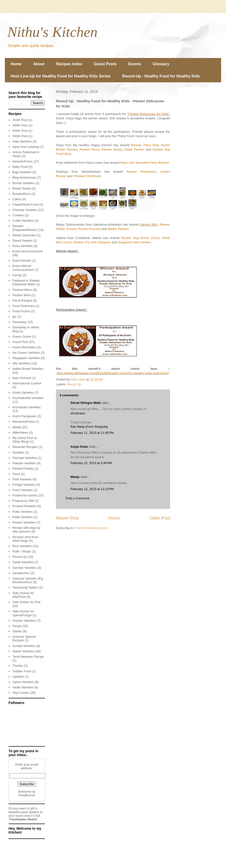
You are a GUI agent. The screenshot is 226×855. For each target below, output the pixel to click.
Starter (17, 631)
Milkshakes (20, 432)
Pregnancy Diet (23, 501)
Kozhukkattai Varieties (27, 398)
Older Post (159, 518)
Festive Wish (21, 295)
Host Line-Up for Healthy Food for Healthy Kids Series (61, 76)
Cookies (18, 215)
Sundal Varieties (23, 646)
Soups (16, 626)
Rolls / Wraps (21, 551)
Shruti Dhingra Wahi (85, 403)
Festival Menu (22, 290)
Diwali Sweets (22, 240)
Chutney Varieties (24, 210)
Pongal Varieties (23, 484)
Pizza (16, 474)
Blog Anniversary (24, 177)
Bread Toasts (21, 188)
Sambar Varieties (24, 568)
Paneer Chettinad (87, 176)
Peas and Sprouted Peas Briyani (144, 162)
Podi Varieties (22, 479)
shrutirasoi (77, 413)
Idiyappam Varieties (26, 358)
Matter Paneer (118, 229)
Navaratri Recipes (24, 447)
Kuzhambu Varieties (26, 407)
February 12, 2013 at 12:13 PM (92, 489)
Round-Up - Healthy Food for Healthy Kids (161, 76)
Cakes (16, 199)
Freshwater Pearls (23, 819)
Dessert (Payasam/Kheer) (24, 228)
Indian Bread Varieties (27, 368)
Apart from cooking (25, 147)
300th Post (19, 125)
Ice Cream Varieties (26, 352)
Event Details (21, 260)
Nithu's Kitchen (52, 32)
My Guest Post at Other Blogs (24, 440)
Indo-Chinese (21, 378)
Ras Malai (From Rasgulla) (89, 426)
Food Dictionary (23, 306)
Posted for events (24, 495)
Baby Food (20, 167)
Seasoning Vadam (25, 587)
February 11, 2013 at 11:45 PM (92, 433)
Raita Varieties (22, 517)
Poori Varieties (22, 490)
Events (134, 64)
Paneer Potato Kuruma (84, 229)
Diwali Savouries (24, 235)
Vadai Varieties (22, 687)
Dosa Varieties (22, 246)
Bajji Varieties (21, 172)
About (38, 64)
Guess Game (21, 336)
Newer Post (67, 518)
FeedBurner (26, 795)
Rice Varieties (22, 546)
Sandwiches (20, 573)
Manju (75, 477)
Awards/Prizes (22, 161)
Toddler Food (21, 671)
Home (16, 64)
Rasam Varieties (23, 522)
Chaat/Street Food (25, 204)
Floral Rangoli (22, 300)
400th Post (19, 131)
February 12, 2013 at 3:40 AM (91, 463)
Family (17, 275)
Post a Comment (77, 498)
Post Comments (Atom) (91, 528)
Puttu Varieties (22, 511)
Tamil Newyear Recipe (28, 656)
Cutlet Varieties (23, 220)
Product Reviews (24, 506)
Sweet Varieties (23, 651)
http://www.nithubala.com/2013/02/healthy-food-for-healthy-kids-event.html (113, 373)
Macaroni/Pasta (23, 421)
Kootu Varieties (23, 392)
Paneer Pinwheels (141, 171)
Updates (18, 676)
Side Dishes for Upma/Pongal (23, 613)
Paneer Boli (149, 224)
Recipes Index (69, 64)
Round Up (74, 384)
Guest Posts (105, 64)
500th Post (19, 136)
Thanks (17, 665)
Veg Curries (20, 692)
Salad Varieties (22, 562)
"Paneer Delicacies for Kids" (148, 114)
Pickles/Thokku (23, 468)
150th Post (19, 120)
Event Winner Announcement (23, 268)
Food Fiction (21, 311)
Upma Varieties (23, 682)
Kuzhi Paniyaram (24, 416)
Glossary (161, 64)
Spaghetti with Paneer (134, 242)
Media (16, 427)
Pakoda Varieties (24, 463)
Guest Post (20, 342)
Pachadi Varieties (24, 458)
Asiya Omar (79, 446)
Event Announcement (27, 251)
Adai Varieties (22, 141)
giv (14, 316)
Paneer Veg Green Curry (140, 238)
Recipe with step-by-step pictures (26, 529)
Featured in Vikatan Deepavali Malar (26, 282)
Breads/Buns (21, 194)
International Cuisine (26, 383)
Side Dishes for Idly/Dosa (23, 595)
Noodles (18, 452)
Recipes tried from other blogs (25, 539)
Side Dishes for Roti (26, 602)
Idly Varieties (21, 363)
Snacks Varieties (24, 620)
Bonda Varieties (23, 183)
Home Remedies (24, 347)
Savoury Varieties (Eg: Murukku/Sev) (27, 580)
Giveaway (19, 322)
